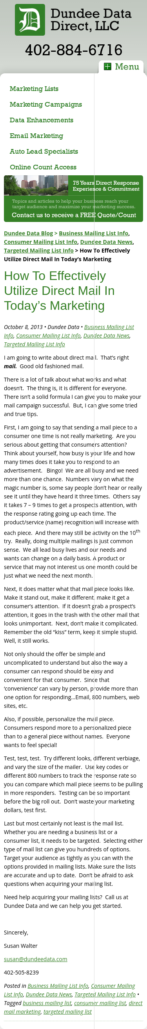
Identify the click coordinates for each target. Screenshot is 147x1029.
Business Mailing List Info (93, 233)
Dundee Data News (106, 241)
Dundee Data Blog (28, 233)
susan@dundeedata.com (35, 959)
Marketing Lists (34, 88)
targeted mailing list (68, 1011)
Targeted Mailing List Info (39, 250)
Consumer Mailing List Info (40, 241)
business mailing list (47, 1003)
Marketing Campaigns (46, 104)
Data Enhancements (41, 120)
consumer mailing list (100, 1003)
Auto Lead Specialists (44, 151)
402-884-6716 (74, 50)
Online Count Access (43, 167)
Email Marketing (36, 135)
